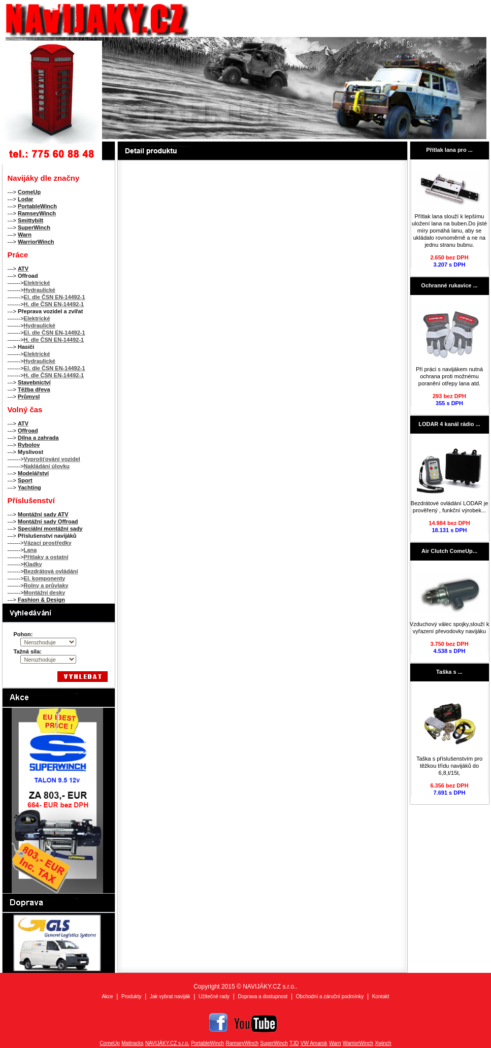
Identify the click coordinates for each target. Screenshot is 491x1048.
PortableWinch (207, 1043)
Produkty (131, 996)
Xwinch (383, 1043)
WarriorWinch (358, 1043)
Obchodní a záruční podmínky (330, 996)
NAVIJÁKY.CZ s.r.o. (167, 1043)
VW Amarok (314, 1043)
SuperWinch (273, 1043)
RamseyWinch (242, 1043)
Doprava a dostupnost (263, 996)
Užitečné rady (214, 996)
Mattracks (132, 1043)
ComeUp (109, 1043)
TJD (294, 1043)
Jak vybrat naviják (170, 996)
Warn (335, 1043)
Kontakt (380, 996)
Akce (107, 996)
